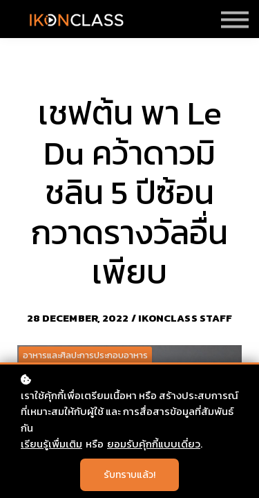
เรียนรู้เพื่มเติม (51, 444)
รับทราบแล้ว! (129, 475)
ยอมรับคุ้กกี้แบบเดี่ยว (153, 444)
